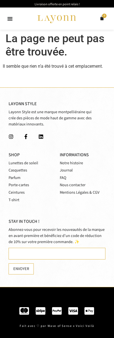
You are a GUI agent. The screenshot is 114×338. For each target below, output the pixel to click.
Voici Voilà (85, 326)
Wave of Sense (60, 326)
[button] (10, 18)
